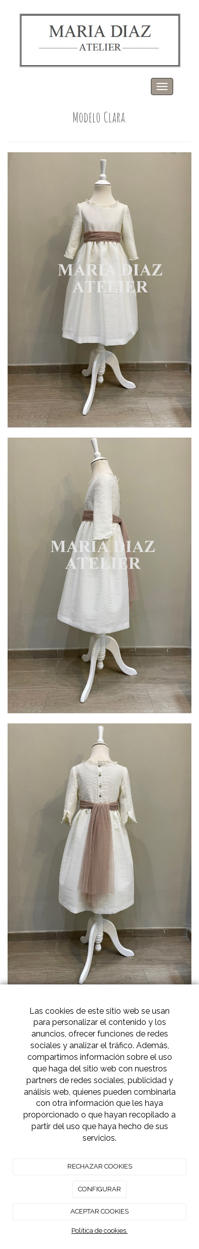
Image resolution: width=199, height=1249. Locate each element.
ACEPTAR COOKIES (99, 1211)
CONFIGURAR (99, 1189)
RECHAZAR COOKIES (99, 1166)
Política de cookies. (99, 1230)
